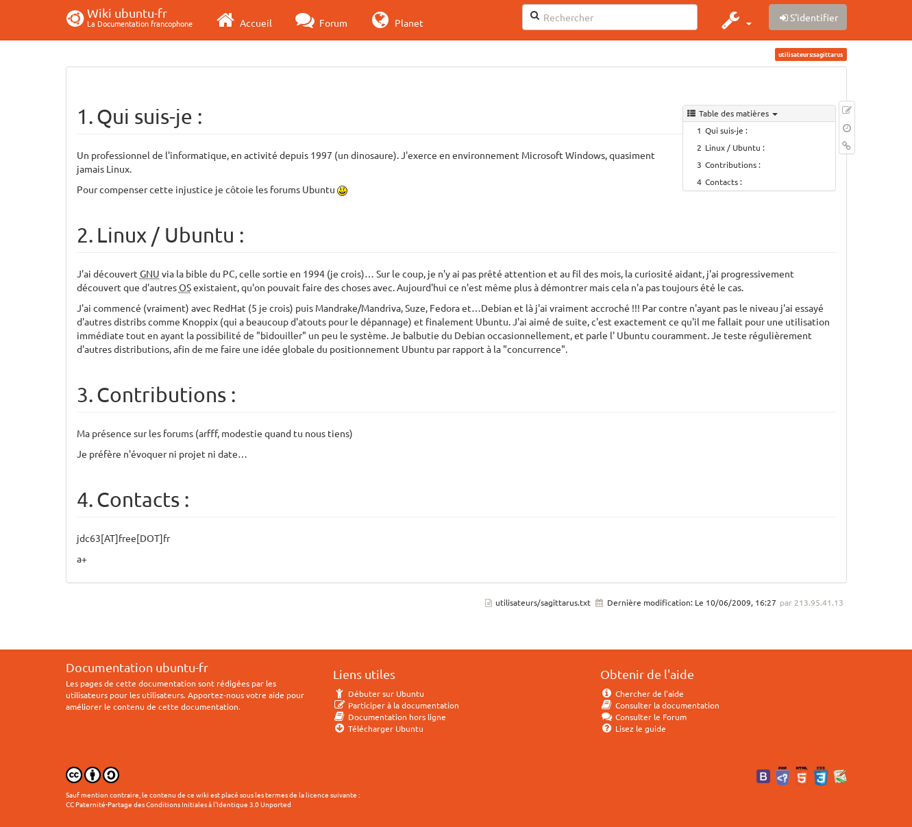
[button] (735, 20)
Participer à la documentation (396, 705)
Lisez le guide (633, 728)
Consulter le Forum (643, 716)
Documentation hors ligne (390, 716)
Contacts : (723, 181)
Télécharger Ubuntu (378, 728)
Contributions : (733, 164)
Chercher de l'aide (642, 693)
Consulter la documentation (660, 705)
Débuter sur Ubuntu (379, 693)
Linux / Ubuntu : (735, 147)
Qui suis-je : (726, 130)
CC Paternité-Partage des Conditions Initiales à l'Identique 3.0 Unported (178, 804)
